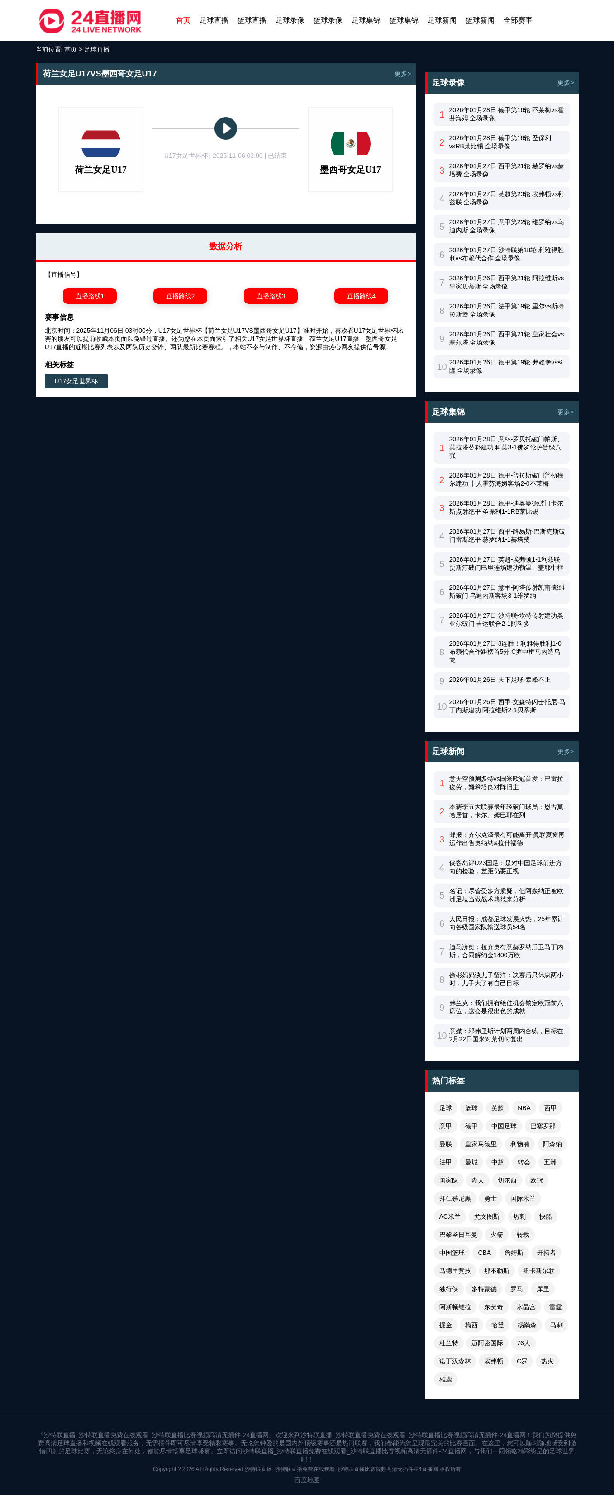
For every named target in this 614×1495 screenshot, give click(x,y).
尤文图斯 (487, 1216)
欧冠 (536, 1180)
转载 (523, 1234)
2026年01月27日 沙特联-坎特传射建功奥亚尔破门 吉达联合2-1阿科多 (506, 619)
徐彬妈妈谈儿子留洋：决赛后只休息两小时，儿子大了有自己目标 (506, 979)
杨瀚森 (527, 1325)
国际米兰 (523, 1198)
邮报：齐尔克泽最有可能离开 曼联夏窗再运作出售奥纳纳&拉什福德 (507, 839)
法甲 (445, 1162)
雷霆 (555, 1306)
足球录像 (290, 20)
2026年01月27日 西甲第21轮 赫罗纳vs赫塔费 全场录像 (506, 170)
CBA (484, 1252)
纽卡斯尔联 (539, 1270)
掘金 (445, 1325)
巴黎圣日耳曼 (458, 1234)
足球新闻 (442, 20)
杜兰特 (448, 1343)
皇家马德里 (481, 1144)
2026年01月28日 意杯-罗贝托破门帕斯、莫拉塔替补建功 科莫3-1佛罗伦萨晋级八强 (506, 447)
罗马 (516, 1288)
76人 (523, 1343)
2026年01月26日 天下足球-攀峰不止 (500, 679)
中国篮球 (452, 1252)
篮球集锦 (404, 20)
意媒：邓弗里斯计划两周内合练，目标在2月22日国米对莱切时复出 (506, 1035)
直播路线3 (271, 296)
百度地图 (307, 1480)
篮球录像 (328, 20)
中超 (497, 1162)
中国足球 (504, 1126)
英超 (497, 1108)
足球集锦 (366, 20)
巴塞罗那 (543, 1126)
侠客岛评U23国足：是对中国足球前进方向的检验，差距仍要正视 (505, 867)
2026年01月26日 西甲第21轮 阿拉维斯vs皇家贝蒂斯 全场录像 (506, 282)
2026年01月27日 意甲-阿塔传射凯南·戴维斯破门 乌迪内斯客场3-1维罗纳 (507, 591)
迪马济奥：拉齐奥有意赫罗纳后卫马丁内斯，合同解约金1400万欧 (506, 951)
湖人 (477, 1180)
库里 (543, 1288)
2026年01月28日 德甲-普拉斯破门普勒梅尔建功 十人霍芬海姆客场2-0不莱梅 (506, 479)
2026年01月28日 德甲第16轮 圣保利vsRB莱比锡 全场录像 (500, 142)
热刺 (519, 1216)
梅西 (471, 1325)
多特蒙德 (484, 1288)
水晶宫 (526, 1306)
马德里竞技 (455, 1270)
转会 (524, 1162)
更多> (403, 73)
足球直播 (214, 20)
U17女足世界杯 (76, 381)
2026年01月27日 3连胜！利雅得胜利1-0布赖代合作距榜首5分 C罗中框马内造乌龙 (505, 651)
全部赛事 (518, 20)
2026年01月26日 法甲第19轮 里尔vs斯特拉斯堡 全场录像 (506, 310)
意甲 (445, 1126)
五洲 (550, 1162)
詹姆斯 (514, 1252)
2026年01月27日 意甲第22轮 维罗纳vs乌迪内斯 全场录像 (506, 226)
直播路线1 (90, 296)
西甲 (550, 1108)
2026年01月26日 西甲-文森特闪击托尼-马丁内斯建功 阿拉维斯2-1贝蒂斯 (507, 706)
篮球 (471, 1108)
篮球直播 (252, 20)
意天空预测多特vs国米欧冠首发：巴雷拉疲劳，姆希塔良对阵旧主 (506, 782)
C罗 (522, 1361)
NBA (524, 1108)
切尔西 (507, 1180)
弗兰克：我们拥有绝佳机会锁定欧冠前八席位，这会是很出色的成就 (506, 1007)
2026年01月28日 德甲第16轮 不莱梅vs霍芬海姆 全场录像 (506, 114)
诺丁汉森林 (455, 1361)
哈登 (497, 1325)
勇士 (490, 1198)
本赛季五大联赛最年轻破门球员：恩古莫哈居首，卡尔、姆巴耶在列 (506, 810)
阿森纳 (552, 1144)
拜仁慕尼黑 (455, 1198)
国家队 (448, 1180)
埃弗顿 (493, 1361)
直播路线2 (180, 296)
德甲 (471, 1126)
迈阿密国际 (487, 1343)
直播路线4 (361, 296)
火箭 (496, 1234)
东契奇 (493, 1306)
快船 (545, 1216)
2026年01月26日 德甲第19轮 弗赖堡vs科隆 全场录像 (506, 366)
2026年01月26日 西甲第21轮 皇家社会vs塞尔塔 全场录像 (506, 338)
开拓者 (546, 1252)
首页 (183, 20)
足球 (445, 1108)
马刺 (556, 1325)
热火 (547, 1361)
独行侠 (448, 1288)
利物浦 (519, 1144)
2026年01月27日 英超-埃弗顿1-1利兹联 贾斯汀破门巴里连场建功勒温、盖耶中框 (506, 563)
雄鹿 (445, 1379)
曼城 (471, 1162)
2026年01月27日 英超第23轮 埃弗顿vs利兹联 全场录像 (506, 198)
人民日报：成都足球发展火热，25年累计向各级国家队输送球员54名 (506, 923)
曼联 (445, 1144)
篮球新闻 (480, 20)
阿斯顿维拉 (455, 1306)
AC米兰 (450, 1216)
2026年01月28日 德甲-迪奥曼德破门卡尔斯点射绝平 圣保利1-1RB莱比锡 (506, 507)
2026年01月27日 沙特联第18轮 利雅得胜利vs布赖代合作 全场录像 (506, 254)
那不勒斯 (496, 1270)
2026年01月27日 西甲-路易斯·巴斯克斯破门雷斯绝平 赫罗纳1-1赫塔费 (507, 535)
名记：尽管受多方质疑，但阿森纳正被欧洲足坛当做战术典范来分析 (506, 895)
